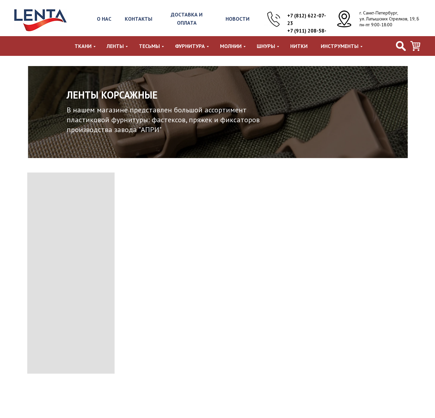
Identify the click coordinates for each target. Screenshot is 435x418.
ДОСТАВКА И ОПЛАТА (187, 18)
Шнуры (266, 46)
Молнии (231, 46)
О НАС (104, 18)
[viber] (415, 46)
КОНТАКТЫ (138, 18)
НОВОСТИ (238, 18)
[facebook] (401, 46)
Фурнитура (190, 46)
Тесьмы (149, 46)
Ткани (83, 46)
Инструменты (340, 46)
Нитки (299, 46)
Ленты (115, 46)
